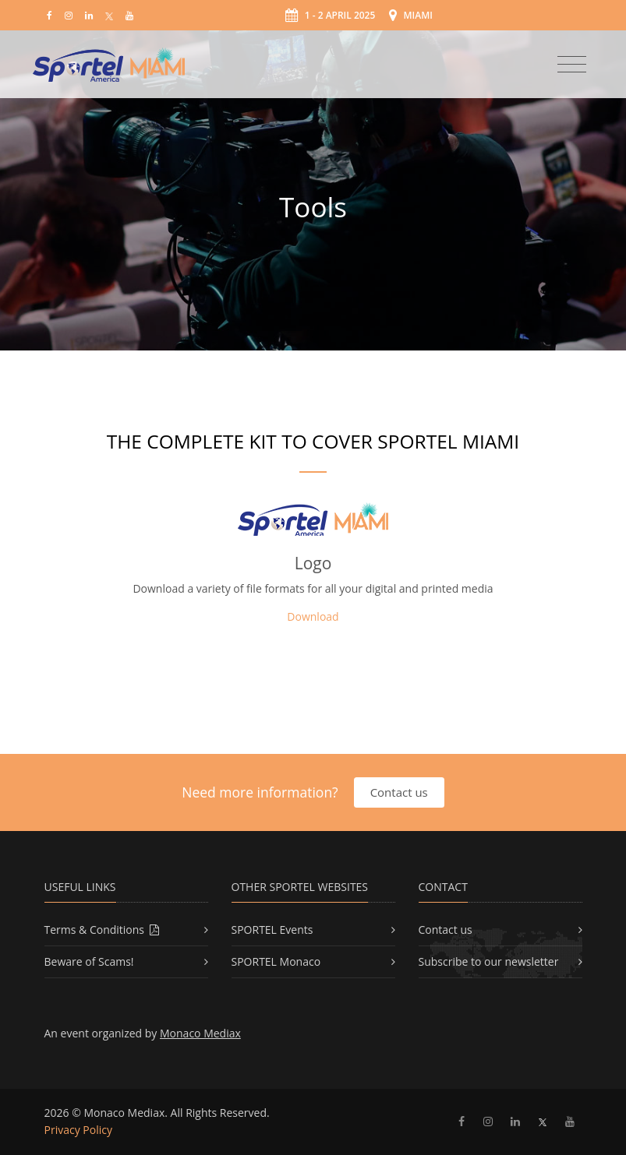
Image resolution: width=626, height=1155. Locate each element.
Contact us (399, 792)
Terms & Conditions (102, 929)
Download (312, 616)
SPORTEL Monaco (276, 961)
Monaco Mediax (200, 1033)
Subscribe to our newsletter (489, 961)
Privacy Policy (78, 1129)
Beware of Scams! (89, 961)
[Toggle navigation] (572, 64)
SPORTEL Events (272, 929)
